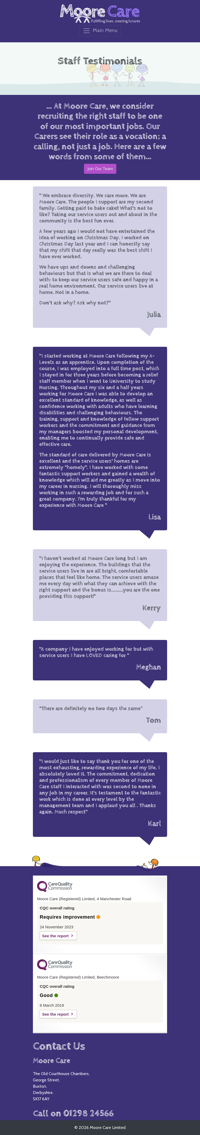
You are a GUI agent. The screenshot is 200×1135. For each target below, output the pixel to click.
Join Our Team (100, 168)
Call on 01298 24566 (73, 1113)
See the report (55, 936)
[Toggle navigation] (100, 31)
